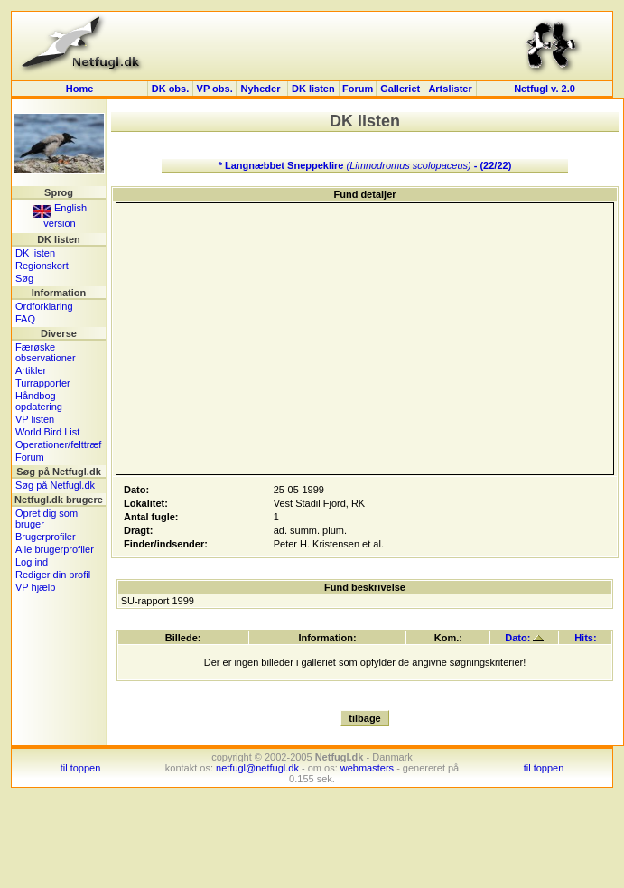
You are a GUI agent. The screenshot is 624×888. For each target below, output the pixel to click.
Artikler (30, 370)
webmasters (367, 767)
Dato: (524, 637)
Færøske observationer (45, 352)
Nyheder (261, 88)
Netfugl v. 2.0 (544, 88)
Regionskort (42, 265)
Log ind (31, 561)
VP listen (34, 419)
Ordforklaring (44, 306)
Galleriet (400, 88)
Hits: (585, 637)
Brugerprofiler (45, 536)
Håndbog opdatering (38, 401)
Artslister (449, 88)
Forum (357, 88)
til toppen (81, 767)
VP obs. (215, 88)
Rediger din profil (52, 574)
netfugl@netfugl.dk (257, 767)
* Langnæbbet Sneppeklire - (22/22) (365, 165)
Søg (24, 278)
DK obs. (171, 88)
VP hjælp (35, 587)
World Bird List (47, 431)
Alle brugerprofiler (54, 549)
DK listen (313, 88)
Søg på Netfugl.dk (55, 485)
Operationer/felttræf (58, 444)
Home (80, 88)
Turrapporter (42, 383)
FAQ (25, 318)
